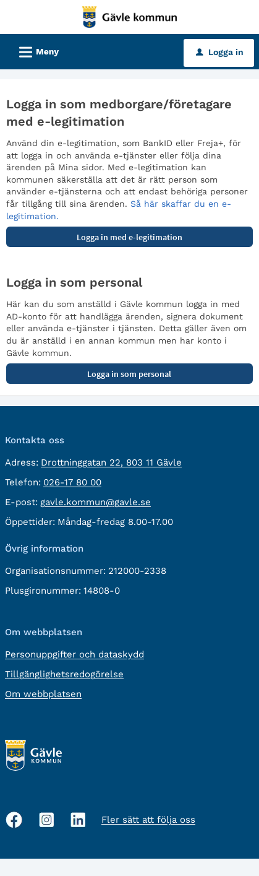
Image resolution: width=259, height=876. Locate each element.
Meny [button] (35, 50)
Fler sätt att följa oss (148, 819)
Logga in (220, 52)
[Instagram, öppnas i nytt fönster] (46, 820)
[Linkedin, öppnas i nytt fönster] (78, 820)
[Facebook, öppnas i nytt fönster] (14, 819)
